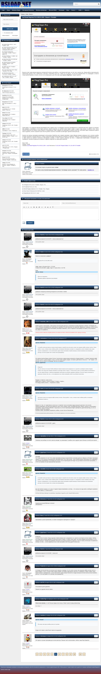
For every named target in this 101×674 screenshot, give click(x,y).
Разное (73, 10)
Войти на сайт (10, 28)
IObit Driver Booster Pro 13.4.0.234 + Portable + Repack (8, 74)
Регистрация (15, 35)
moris (41, 388)
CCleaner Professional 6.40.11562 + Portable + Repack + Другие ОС (9, 53)
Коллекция (61, 10)
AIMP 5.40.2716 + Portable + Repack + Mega (9, 67)
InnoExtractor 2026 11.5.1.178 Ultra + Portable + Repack (9, 77)
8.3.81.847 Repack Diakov (62, 145)
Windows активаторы (41, 10)
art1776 (42, 582)
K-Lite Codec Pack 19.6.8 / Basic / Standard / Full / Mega (9, 70)
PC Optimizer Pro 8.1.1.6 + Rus (30, 186)
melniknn (42, 615)
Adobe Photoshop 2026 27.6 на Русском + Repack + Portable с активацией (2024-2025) (9, 48)
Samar (42, 251)
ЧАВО (79, 10)
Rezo (41, 515)
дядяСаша (43, 452)
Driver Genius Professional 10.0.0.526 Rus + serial (34, 191)
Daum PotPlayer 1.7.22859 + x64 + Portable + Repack (9, 57)
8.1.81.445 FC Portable (74, 145)
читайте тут (91, 170)
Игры (67, 10)
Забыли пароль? (5, 35)
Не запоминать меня (8, 32)
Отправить (30, 222)
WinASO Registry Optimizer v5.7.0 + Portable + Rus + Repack (36, 188)
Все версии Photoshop (28, 10)
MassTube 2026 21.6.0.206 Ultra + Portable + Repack (9, 60)
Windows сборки (16, 10)
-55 (26, 154)
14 (80, 654)
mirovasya (43, 636)
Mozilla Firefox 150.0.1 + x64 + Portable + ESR (9, 45)
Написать (87, 10)
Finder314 (42, 566)
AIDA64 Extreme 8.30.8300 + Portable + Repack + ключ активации (9, 63)
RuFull (42, 234)
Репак (8, 10)
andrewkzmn (43, 338)
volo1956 (42, 469)
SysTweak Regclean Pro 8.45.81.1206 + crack (38, 145)
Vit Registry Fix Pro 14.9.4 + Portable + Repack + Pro (35, 184)
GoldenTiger (43, 598)
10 (74, 654)
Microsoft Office (53, 10)
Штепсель (43, 499)
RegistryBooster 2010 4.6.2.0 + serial (31, 193)
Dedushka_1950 (44, 321)
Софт (3, 10)
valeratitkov (43, 436)
